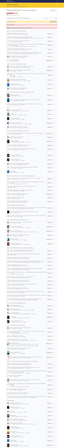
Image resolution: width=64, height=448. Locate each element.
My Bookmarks (15, 6)
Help (56, 1)
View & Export (53, 10)
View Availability (49, 60)
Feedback (19, 6)
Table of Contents (10, 18)
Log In (23, 6)
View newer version (53, 21)
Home (8, 6)
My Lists (11, 6)
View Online (49, 33)
